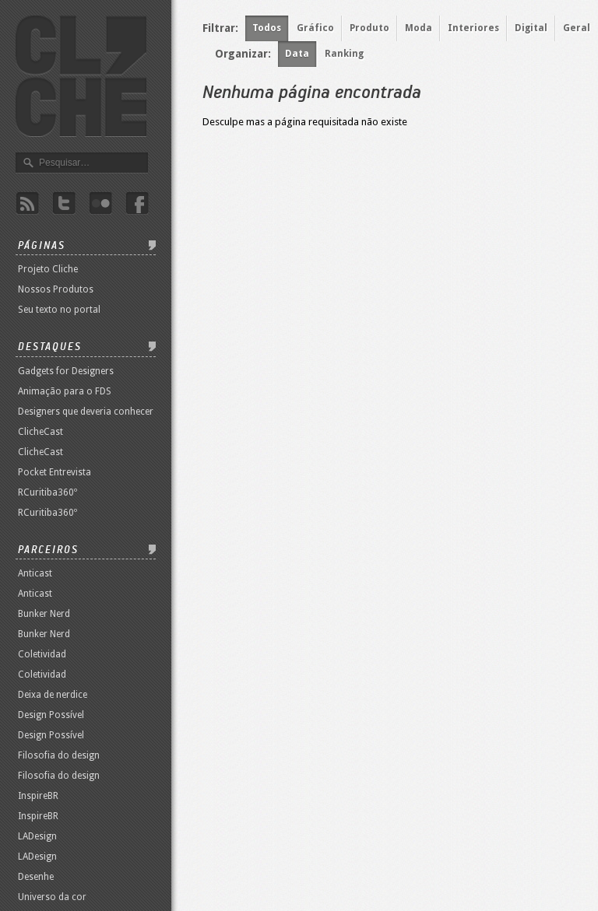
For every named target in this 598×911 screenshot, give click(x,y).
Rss (27, 203)
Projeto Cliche (48, 269)
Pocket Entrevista (54, 472)
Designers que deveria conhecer (85, 411)
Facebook (137, 203)
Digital (531, 28)
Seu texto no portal (59, 309)
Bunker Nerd (44, 613)
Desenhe (36, 876)
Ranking (344, 53)
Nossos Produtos (55, 289)
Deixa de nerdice (52, 694)
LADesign (37, 836)
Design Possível (51, 715)
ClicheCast (40, 431)
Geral (576, 28)
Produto (369, 28)
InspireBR (38, 795)
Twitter (64, 203)
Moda (418, 28)
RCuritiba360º (47, 492)
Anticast (35, 573)
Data (297, 53)
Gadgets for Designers (66, 371)
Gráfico (315, 28)
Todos (266, 28)
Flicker (100, 203)
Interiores (473, 28)
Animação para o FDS (64, 391)
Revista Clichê (81, 76)
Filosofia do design (59, 755)
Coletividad (42, 654)
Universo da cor (52, 897)
